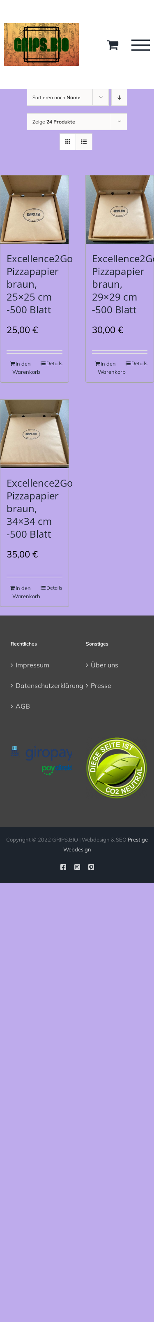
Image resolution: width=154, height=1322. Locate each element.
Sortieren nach (56, 97)
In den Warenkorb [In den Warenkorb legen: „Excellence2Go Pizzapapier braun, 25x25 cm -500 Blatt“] (23, 367)
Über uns (104, 665)
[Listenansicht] (84, 142)
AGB (23, 706)
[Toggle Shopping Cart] (112, 45)
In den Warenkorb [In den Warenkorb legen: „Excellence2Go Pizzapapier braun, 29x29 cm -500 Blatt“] (108, 367)
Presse (101, 685)
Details (54, 363)
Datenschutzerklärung (42, 685)
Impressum (32, 665)
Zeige (53, 122)
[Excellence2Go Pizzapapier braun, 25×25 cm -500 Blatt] (34, 209)
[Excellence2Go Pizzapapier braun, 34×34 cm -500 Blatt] (34, 434)
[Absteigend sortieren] (119, 97)
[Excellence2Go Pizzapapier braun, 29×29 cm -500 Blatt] (120, 209)
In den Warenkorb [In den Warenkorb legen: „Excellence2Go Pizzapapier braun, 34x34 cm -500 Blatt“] (23, 592)
